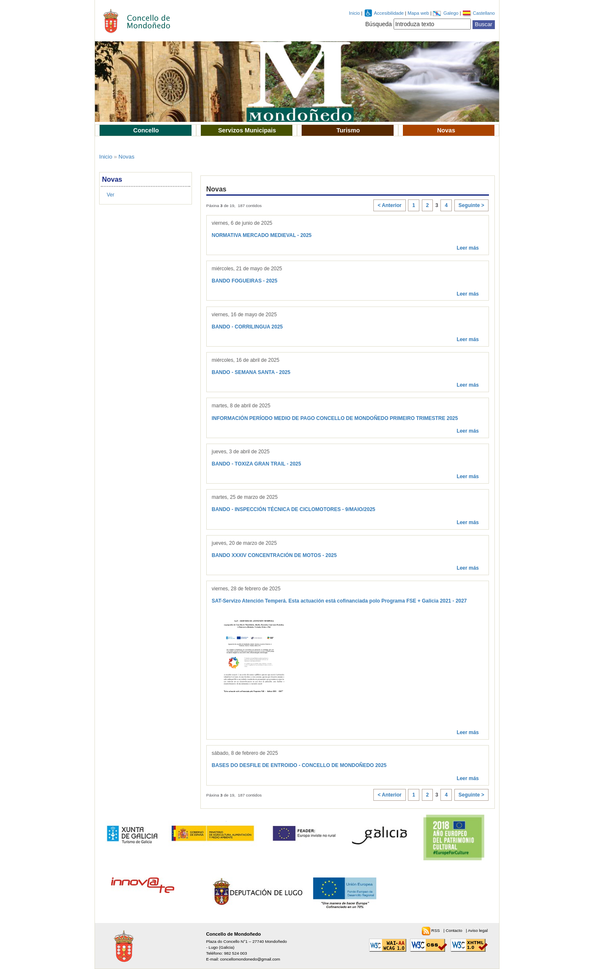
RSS (436, 930)
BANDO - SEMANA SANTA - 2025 (251, 372)
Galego (451, 13)
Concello (146, 130)
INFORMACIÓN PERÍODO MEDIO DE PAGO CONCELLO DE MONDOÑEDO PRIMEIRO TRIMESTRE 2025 (335, 418)
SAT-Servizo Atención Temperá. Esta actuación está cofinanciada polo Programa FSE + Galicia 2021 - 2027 (339, 601)
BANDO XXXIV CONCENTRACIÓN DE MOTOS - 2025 (274, 555)
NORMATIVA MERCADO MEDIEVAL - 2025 (262, 235)
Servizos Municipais (247, 130)
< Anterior (389, 205)
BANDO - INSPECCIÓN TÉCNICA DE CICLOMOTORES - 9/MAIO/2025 (293, 509)
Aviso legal (478, 930)
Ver (110, 195)
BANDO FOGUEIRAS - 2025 (245, 281)
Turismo (348, 130)
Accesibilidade (389, 13)
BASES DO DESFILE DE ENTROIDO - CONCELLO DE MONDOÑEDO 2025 (299, 765)
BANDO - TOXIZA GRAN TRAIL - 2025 (256, 464)
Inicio (354, 13)
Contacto (454, 930)
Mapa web (419, 13)
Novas (446, 130)
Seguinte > (471, 205)
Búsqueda (378, 24)
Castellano (484, 13)
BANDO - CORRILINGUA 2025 (247, 327)
